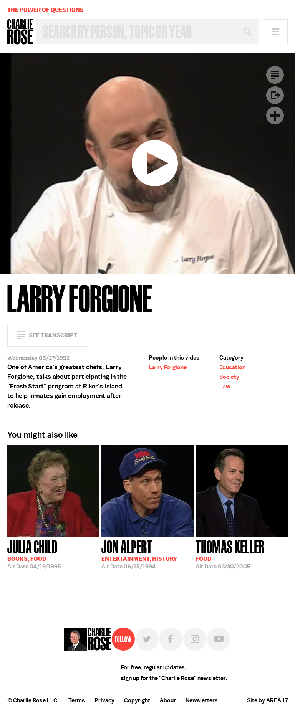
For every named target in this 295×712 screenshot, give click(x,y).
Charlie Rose (20, 32)
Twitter (147, 639)
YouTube (218, 639)
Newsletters (202, 700)
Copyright (137, 700)
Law (224, 386)
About (168, 700)
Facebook (170, 639)
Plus (275, 115)
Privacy (104, 700)
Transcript (275, 75)
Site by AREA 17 (267, 700)
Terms (76, 700)
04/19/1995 (34, 553)
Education (232, 367)
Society (229, 377)
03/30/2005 (230, 553)
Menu (275, 31)
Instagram (194, 639)
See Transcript (53, 335)
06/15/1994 (139, 553)
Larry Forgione (168, 367)
